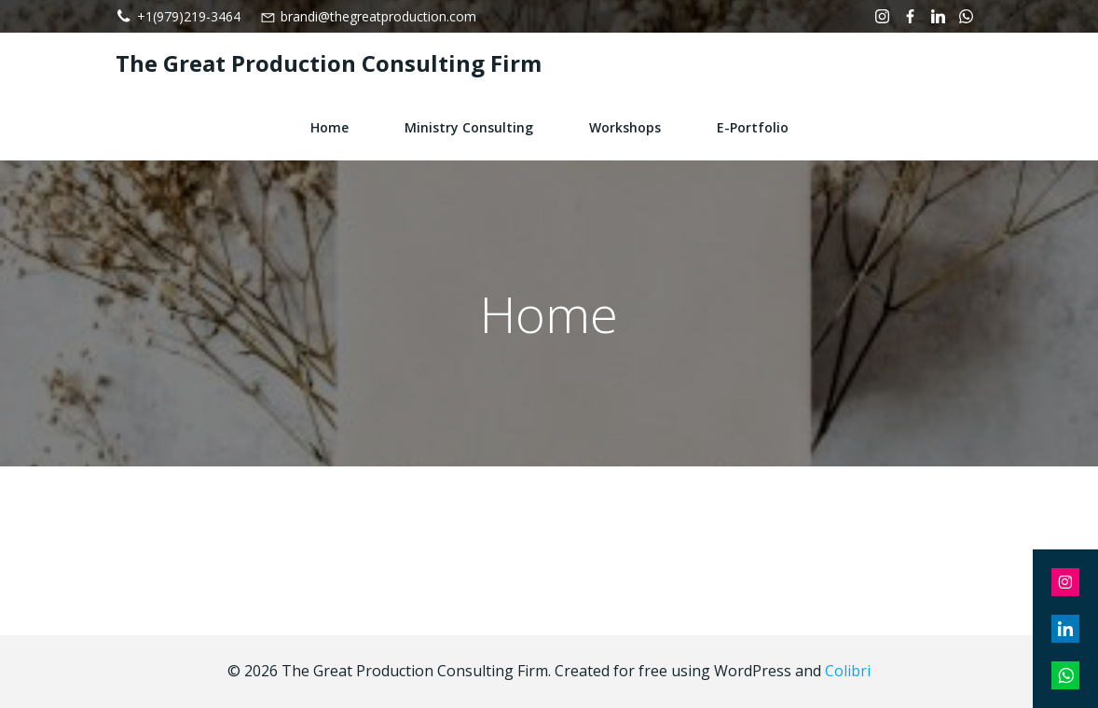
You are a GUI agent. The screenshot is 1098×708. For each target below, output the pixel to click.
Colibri (848, 670)
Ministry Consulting (469, 127)
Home (329, 127)
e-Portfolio (753, 127)
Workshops (625, 127)
